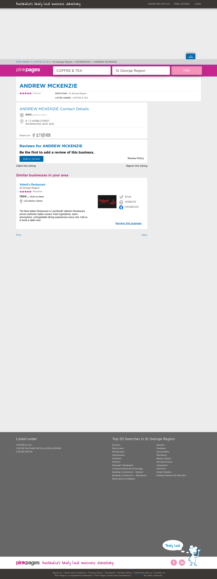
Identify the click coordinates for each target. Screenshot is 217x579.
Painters (116, 462)
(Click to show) (39, 115)
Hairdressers (118, 455)
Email (128, 196)
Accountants (162, 452)
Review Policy (125, 573)
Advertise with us (143, 573)
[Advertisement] (81, 281)
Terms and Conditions (75, 573)
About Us (57, 573)
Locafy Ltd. (137, 575)
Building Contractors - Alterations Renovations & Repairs (129, 477)
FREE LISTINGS (182, 4)
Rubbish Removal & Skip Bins (171, 475)
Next (144, 235)
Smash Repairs (163, 472)
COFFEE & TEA (24, 445)
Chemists (116, 458)
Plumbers (161, 448)
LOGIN (197, 4)
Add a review (31, 158)
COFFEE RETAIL (24, 452)
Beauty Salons (163, 458)
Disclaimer (110, 573)
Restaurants (118, 452)
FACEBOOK (132, 206)
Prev (18, 235)
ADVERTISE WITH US (159, 4)
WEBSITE (130, 201)
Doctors (116, 445)
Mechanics (161, 455)
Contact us (159, 573)
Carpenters (162, 465)
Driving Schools (164, 462)
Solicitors (161, 468)
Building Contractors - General (127, 472)
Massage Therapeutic (123, 465)
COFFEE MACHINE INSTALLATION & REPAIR (38, 448)
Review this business (128, 223)
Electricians (118, 448)
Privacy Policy (95, 573)
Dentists (160, 445)
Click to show (36, 196)
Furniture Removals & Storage (127, 468)
